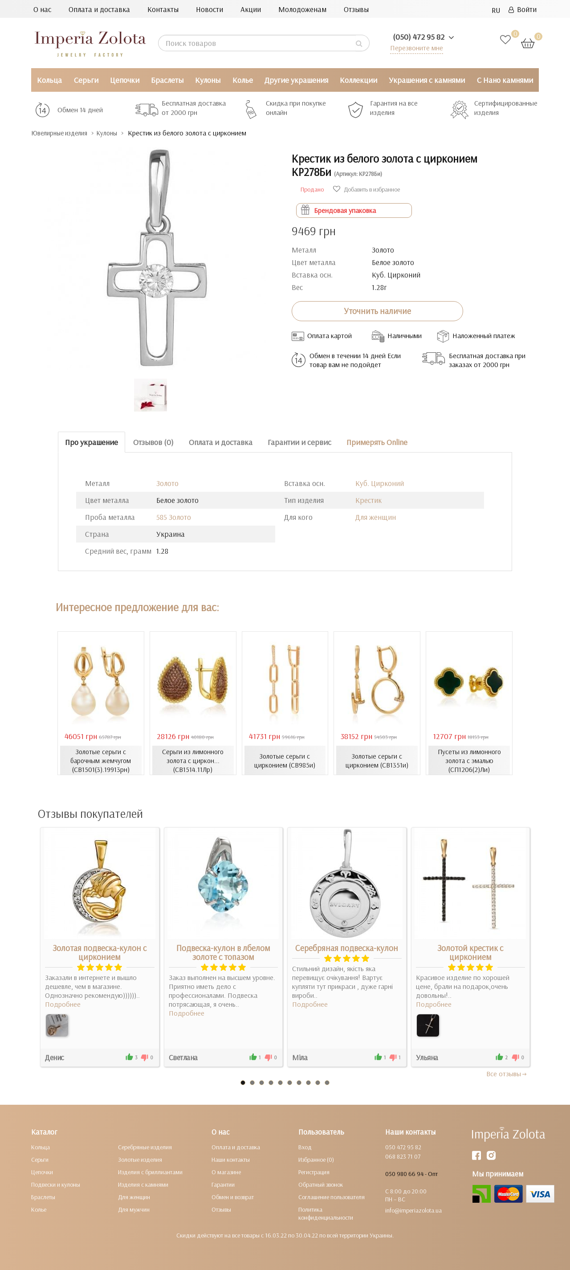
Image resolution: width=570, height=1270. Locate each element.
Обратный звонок (320, 1184)
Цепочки (124, 80)
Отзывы (356, 9)
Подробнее (63, 1003)
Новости (209, 9)
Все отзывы (507, 1073)
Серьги (86, 80)
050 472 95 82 (403, 1147)
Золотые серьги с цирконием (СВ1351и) (377, 760)
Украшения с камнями (427, 80)
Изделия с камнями (143, 1184)
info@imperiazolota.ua (413, 1210)
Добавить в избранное (366, 189)
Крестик (368, 500)
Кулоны (207, 80)
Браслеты (167, 80)
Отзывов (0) (153, 442)
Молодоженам (302, 9)
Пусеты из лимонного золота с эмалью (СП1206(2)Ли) (469, 760)
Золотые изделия (140, 1159)
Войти (523, 9)
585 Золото (173, 517)
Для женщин (375, 517)
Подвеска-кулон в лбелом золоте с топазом (223, 952)
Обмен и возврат (233, 1196)
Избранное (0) (316, 1159)
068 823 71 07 (402, 1156)
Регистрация (314, 1172)
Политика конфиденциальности (325, 1213)
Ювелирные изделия (64, 133)
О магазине (226, 1172)
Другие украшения (296, 80)
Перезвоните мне (415, 47)
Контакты (163, 9)
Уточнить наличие (377, 311)
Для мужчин (134, 1209)
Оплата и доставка (99, 9)
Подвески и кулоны (55, 1184)
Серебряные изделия (145, 1147)
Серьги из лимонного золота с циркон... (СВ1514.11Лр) (193, 760)
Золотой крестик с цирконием (470, 952)
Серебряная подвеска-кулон (346, 947)
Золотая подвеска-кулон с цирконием (100, 952)
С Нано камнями (505, 80)
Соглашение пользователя (331, 1196)
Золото (167, 483)
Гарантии (223, 1184)
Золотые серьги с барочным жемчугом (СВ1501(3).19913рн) (100, 760)
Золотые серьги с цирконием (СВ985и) (285, 760)
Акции (250, 9)
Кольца (49, 80)
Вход (305, 1147)
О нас (42, 9)
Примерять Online (376, 442)
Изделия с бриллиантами (150, 1172)
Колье (242, 80)
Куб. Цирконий (379, 483)
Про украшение (91, 442)
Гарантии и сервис (299, 442)
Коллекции (358, 80)
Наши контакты (231, 1159)
